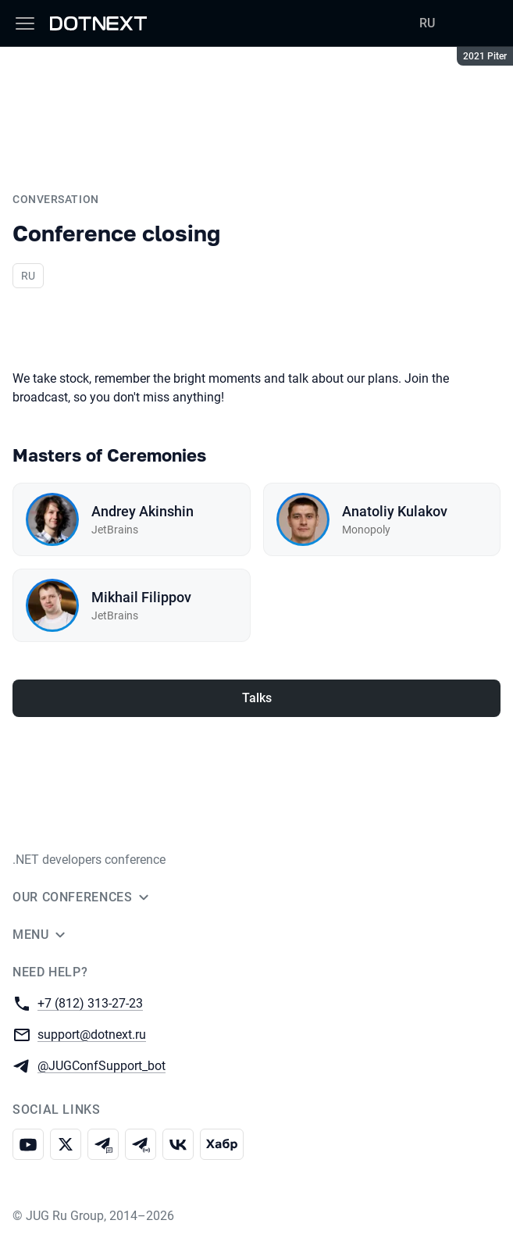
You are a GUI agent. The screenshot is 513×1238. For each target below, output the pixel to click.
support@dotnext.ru (91, 1034)
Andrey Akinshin (142, 511)
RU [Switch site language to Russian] (427, 23)
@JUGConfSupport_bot (101, 1065)
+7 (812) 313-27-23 (90, 1002)
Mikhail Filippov (141, 597)
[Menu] (25, 23)
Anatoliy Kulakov (394, 511)
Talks (257, 697)
